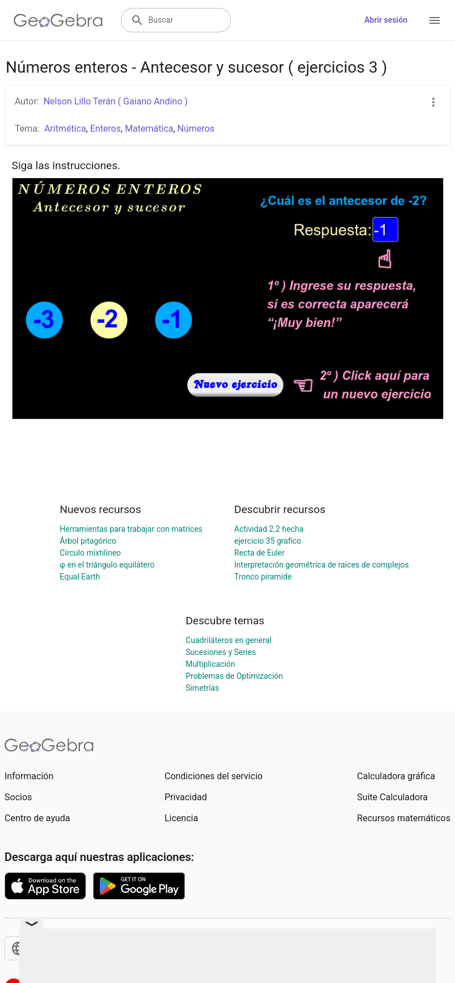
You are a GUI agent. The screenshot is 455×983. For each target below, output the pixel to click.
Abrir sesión (385, 19)
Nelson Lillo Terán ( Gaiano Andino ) (116, 101)
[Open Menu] (434, 20)
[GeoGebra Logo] (58, 20)
